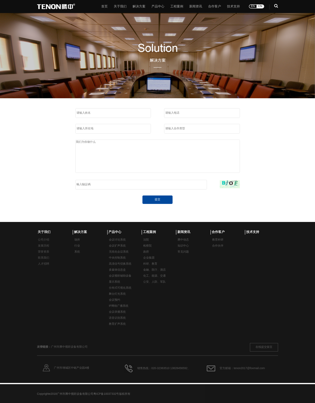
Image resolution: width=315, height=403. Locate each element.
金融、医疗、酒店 (154, 274)
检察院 (147, 250)
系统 (77, 256)
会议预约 (114, 304)
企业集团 (148, 262)
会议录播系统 (117, 316)
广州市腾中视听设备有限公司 (69, 367)
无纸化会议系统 (119, 256)
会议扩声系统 (117, 250)
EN (253, 4)
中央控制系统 (117, 262)
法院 (146, 244)
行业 (77, 250)
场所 (77, 244)
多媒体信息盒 (117, 274)
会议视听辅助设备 (120, 280)
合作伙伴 (217, 250)
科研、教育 (150, 268)
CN (260, 4)
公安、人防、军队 (154, 286)
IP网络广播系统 (118, 310)
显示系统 (114, 286)
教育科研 (217, 244)
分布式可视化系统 (120, 292)
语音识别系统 (117, 322)
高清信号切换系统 (120, 268)
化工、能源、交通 (154, 280)
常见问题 (183, 256)
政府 (146, 256)
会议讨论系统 (117, 244)
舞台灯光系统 (117, 298)
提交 (157, 199)
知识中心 (183, 250)
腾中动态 (183, 244)
